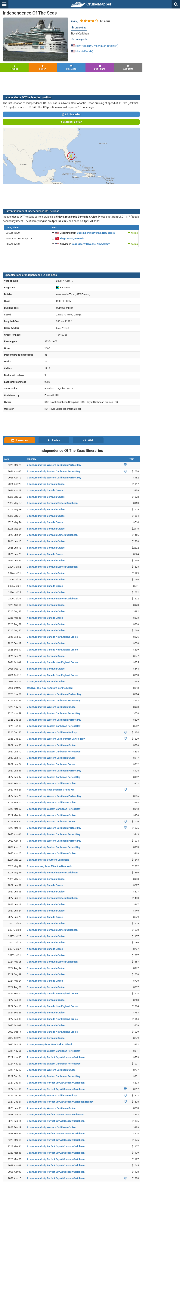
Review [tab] (54, 440)
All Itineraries (71, 114)
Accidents (128, 67)
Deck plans (99, 67)
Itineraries (71, 67)
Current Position (71, 121)
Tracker (14, 67)
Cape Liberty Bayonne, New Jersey (96, 232)
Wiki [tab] (88, 440)
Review (43, 67)
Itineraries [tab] (19, 440)
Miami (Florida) (82, 51)
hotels (133, 232)
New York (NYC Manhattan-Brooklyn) (94, 45)
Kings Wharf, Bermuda (72, 238)
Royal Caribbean (80, 33)
